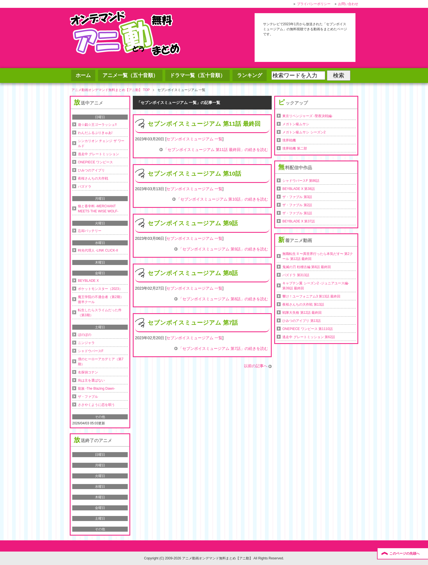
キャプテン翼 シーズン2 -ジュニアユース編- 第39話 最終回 (315, 285)
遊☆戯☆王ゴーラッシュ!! (97, 125)
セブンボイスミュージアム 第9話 (193, 223)
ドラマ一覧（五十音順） (197, 75)
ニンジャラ (86, 343)
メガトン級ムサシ (295, 124)
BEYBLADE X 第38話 (298, 189)
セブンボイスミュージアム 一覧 (194, 139)
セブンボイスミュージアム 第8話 (193, 273)
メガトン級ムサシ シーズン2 (303, 132)
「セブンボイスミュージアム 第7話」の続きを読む (223, 348)
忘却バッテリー (89, 231)
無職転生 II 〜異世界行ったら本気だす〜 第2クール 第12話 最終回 (317, 256)
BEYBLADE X (88, 281)
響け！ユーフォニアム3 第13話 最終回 (311, 296)
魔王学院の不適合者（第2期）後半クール (101, 299)
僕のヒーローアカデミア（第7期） (101, 361)
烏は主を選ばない (91, 380)
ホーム (83, 75)
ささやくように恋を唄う (96, 405)
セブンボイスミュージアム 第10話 (194, 173)
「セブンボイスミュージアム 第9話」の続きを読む (223, 249)
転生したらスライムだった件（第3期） (100, 312)
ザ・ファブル (88, 397)
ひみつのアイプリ (91, 170)
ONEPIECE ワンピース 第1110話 (307, 329)
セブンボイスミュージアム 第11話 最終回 (204, 123)
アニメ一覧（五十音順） (130, 75)
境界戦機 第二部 (294, 148)
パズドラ (84, 187)
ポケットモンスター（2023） (100, 289)
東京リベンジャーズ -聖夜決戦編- (307, 116)
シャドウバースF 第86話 (300, 181)
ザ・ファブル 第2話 (297, 205)
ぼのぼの (84, 335)
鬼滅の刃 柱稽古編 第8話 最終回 (306, 267)
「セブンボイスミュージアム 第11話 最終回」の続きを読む (216, 149)
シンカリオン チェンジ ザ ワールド (101, 143)
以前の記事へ (256, 366)
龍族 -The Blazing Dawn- (96, 388)
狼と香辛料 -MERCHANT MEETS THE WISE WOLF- (98, 208)
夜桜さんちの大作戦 (93, 178)
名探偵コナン (88, 372)
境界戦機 (289, 140)
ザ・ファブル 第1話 (297, 213)
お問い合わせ (348, 4)
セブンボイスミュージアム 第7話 (193, 322)
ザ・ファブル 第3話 (297, 197)
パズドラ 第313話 (295, 275)
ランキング (249, 75)
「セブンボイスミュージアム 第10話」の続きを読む (222, 199)
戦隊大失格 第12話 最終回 (302, 313)
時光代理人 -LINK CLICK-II (98, 250)
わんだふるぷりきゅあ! (95, 133)
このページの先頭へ (404, 553)
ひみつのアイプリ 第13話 (301, 321)
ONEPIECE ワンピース (95, 162)
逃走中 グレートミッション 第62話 (308, 337)
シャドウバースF (90, 351)
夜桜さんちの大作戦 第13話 (303, 304)
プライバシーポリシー (314, 4)
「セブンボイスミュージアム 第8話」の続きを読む (223, 299)
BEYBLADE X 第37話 (298, 221)
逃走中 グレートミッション (98, 154)
